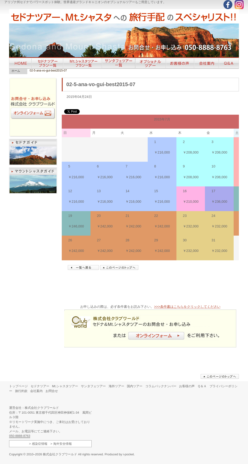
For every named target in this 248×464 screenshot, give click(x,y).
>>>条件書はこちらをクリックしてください (187, 307)
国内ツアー (134, 386)
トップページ (18, 386)
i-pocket (128, 454)
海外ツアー (116, 386)
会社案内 (36, 391)
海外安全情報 (62, 444)
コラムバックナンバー (160, 386)
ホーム (15, 70)
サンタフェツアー (93, 386)
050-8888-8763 (19, 436)
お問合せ (51, 391)
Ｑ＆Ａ (202, 386)
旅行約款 (21, 391)
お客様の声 (187, 386)
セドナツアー (40, 386)
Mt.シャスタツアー (65, 386)
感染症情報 (39, 444)
